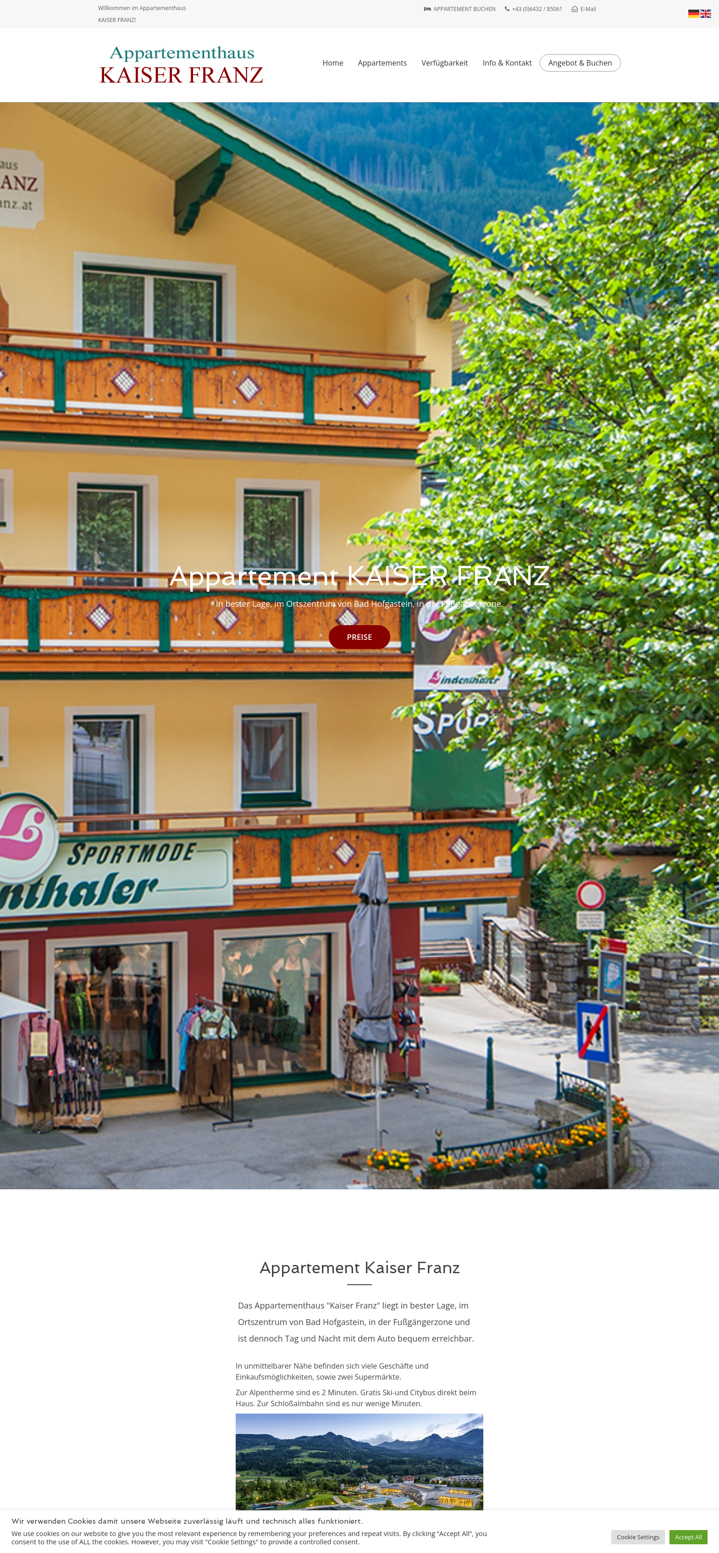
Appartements (382, 63)
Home (332, 63)
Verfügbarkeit (444, 63)
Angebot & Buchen (580, 62)
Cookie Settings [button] (638, 1537)
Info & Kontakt (507, 63)
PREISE (359, 637)
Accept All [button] (688, 1537)
